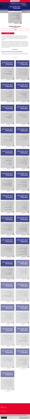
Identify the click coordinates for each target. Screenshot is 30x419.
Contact (2, 406)
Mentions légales (3, 407)
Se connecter (8, 33)
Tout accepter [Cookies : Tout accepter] (4, 417)
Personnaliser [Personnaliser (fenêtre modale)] (15, 417)
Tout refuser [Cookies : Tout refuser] (10, 417)
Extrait (15, 29)
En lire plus (15, 57)
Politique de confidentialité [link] (24, 417)
